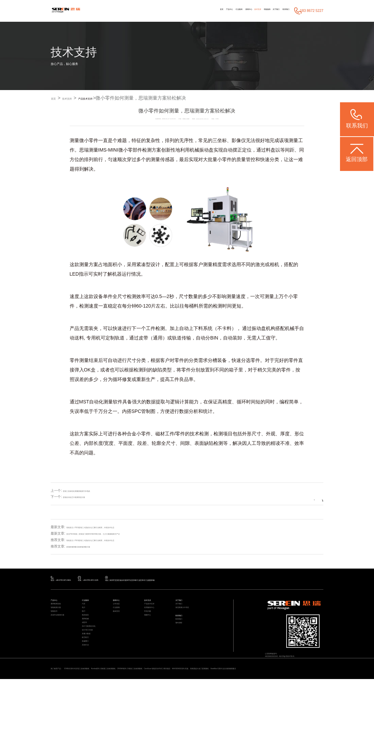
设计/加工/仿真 (92, 662)
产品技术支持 (109, 98)
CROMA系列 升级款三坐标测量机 (195, 712)
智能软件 (57, 627)
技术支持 (227, 11)
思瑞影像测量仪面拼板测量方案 (90, 547)
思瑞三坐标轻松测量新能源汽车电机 (90, 490)
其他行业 (88, 690)
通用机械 (88, 641)
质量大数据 (89, 669)
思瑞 (84, 150)
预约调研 (181, 645)
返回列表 (306, 497)
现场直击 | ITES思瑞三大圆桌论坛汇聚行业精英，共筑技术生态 (114, 527)
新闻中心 (210, 11)
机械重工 (88, 683)
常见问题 (150, 627)
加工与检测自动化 (94, 655)
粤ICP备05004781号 (306, 668)
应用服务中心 (153, 620)
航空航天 (88, 676)
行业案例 (192, 11)
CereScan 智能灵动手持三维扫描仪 (245, 712)
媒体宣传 (119, 627)
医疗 (85, 627)
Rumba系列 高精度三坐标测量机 (146, 712)
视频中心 (150, 634)
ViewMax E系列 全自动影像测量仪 (95, 718)
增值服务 (246, 11)
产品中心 (173, 11)
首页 (158, 11)
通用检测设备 (60, 613)
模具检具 (88, 634)
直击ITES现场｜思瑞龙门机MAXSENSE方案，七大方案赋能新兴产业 (119, 534)
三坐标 (220, 140)
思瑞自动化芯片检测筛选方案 (85, 497)
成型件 (86, 648)
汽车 (85, 613)
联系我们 (281, 11)
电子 (85, 620)
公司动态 (119, 613)
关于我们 (263, 11)
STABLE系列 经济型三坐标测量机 (98, 712)
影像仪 (239, 140)
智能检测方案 (60, 620)
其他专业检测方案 (63, 634)
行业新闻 (119, 620)
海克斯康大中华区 (187, 620)
